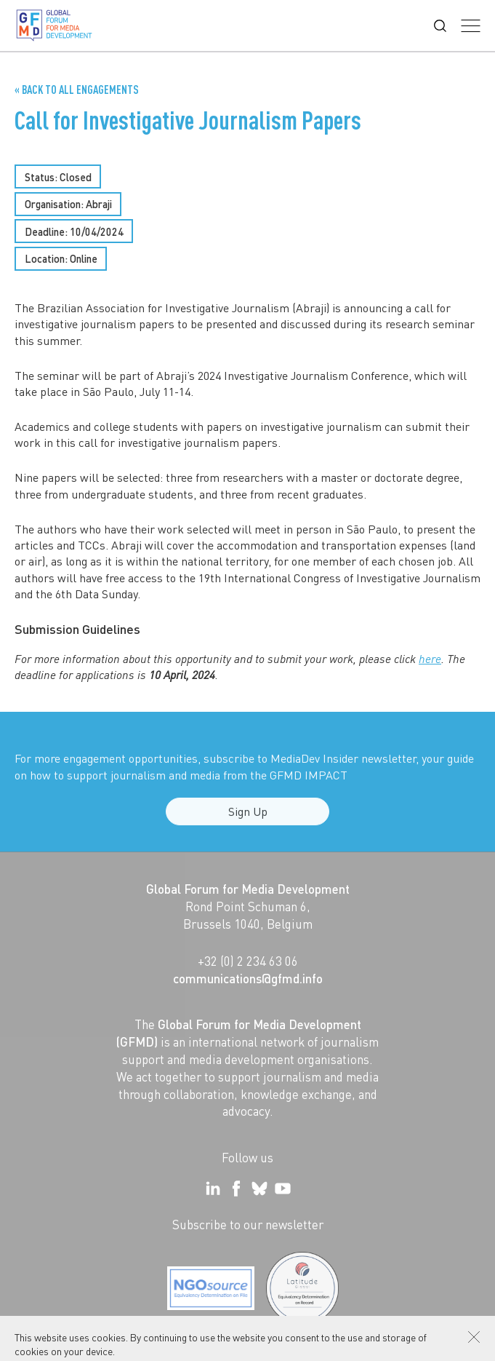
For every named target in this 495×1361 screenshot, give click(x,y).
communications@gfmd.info (248, 978)
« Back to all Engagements (77, 89)
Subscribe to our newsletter (247, 1224)
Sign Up (247, 817)
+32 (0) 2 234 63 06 (248, 961)
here (430, 658)
